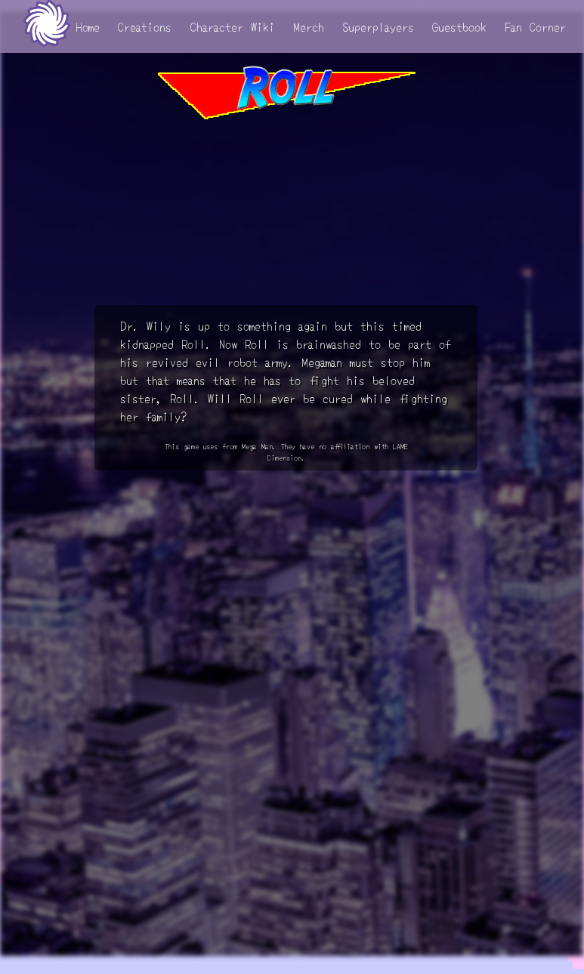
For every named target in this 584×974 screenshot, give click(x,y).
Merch (308, 26)
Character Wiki (232, 26)
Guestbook (459, 26)
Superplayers (378, 26)
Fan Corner (535, 26)
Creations (144, 26)
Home (88, 26)
